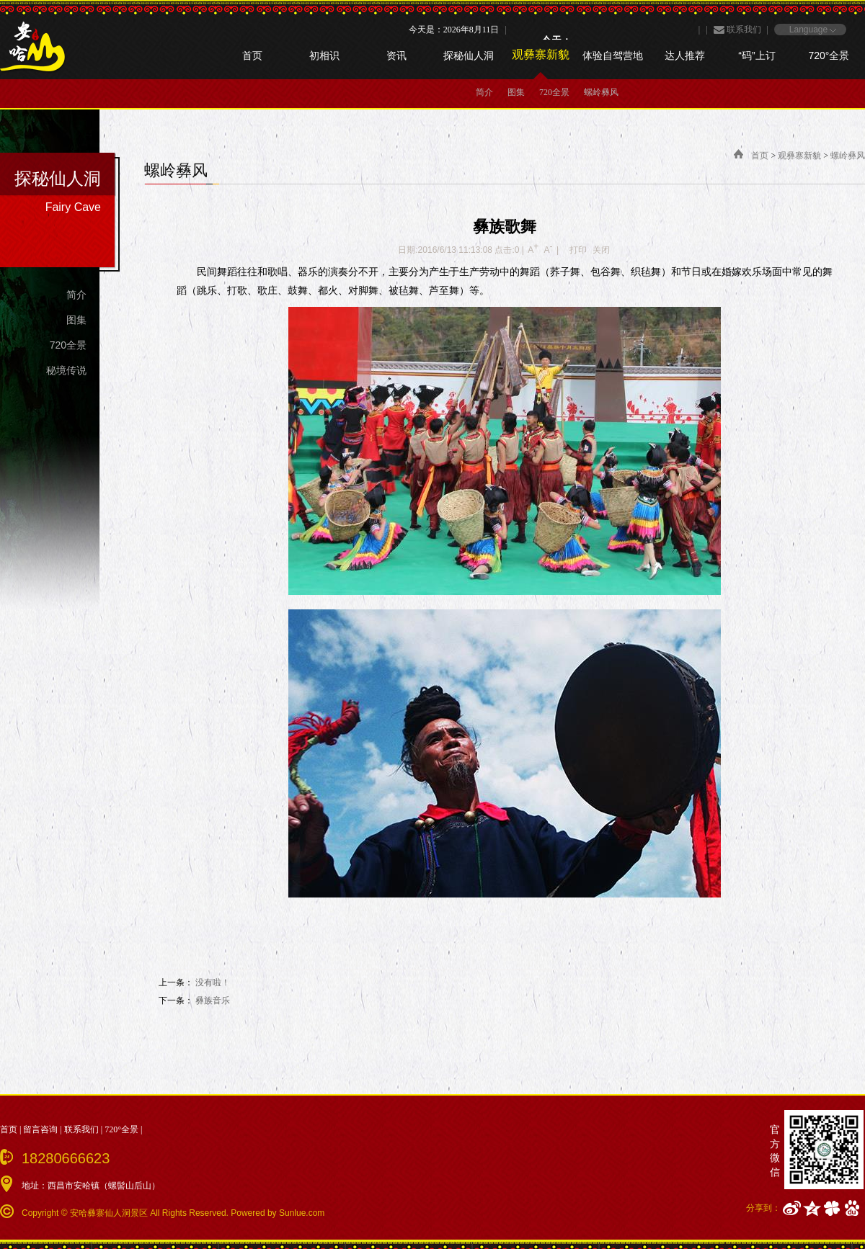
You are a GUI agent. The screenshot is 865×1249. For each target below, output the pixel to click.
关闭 (601, 250)
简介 (484, 92)
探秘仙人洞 (468, 55)
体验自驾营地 (612, 55)
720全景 (554, 92)
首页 (252, 55)
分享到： (763, 1208)
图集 (516, 92)
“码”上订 (756, 55)
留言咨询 (40, 1129)
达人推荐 (685, 55)
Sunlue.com (301, 1213)
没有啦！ (212, 982)
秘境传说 (66, 370)
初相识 (324, 55)
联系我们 (744, 29)
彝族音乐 (212, 1000)
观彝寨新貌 (540, 54)
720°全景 (829, 55)
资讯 (396, 55)
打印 (578, 250)
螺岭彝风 (601, 92)
